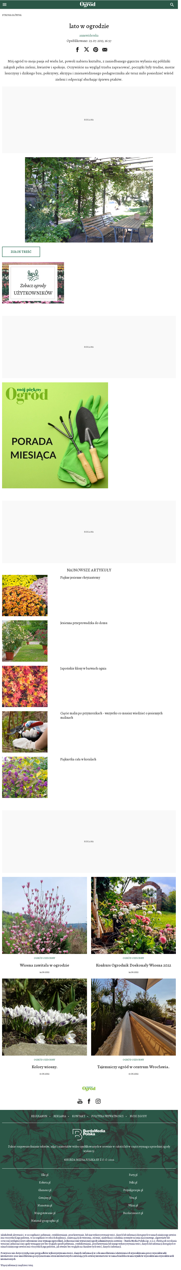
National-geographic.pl (44, 1221)
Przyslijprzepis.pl (133, 1190)
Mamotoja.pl (45, 1205)
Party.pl (133, 1175)
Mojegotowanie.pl (44, 1213)
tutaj (30, 1265)
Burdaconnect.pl (133, 1213)
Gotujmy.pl (44, 1198)
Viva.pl (133, 1198)
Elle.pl (44, 1175)
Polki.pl (133, 1182)
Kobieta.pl (44, 1182)
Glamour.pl (44, 1190)
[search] (172, 4)
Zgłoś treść (21, 252)
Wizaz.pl (133, 1205)
